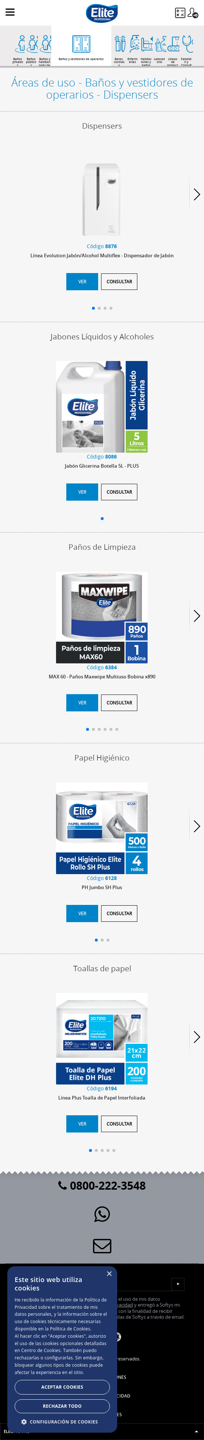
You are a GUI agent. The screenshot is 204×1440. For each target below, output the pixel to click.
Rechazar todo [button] (62, 1406)
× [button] (109, 1274)
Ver (82, 281)
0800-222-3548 (102, 1185)
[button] (62, 1421)
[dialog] (62, 1349)
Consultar (119, 281)
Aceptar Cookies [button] (62, 1387)
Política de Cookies (70, 1329)
